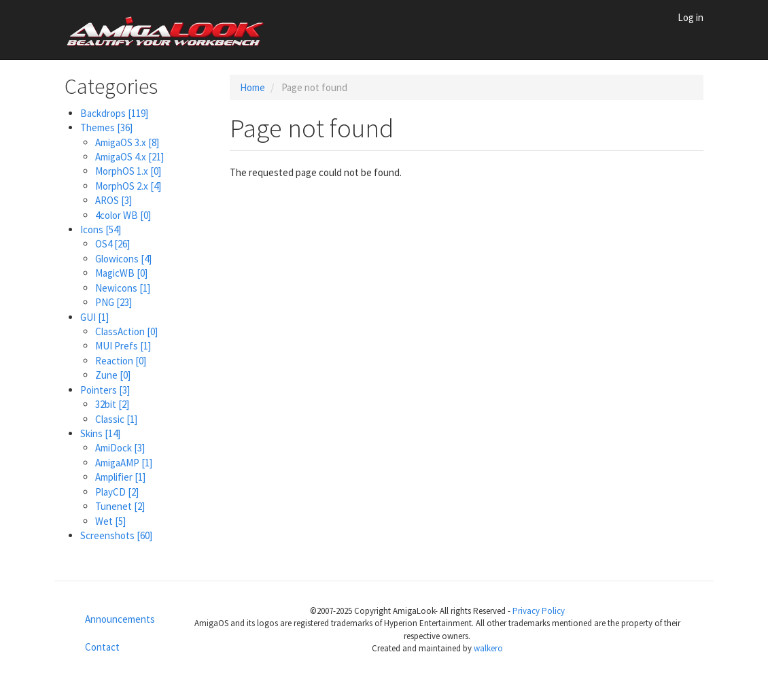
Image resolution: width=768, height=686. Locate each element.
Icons (100, 229)
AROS (113, 200)
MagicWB (121, 273)
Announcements (120, 619)
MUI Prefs (123, 345)
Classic (116, 419)
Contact (102, 646)
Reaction (120, 360)
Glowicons (123, 258)
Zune (112, 374)
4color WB (123, 215)
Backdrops (114, 113)
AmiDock (120, 447)
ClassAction (126, 331)
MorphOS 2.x (128, 185)
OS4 (112, 243)
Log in (690, 17)
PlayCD (117, 491)
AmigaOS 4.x (129, 156)
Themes (106, 127)
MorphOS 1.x (128, 171)
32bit (112, 404)
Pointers (105, 389)
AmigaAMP (123, 462)
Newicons (122, 287)
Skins (100, 433)
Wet (110, 521)
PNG (113, 302)
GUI (94, 317)
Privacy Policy (538, 611)
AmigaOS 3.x (127, 142)
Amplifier (120, 476)
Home (252, 87)
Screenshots (116, 535)
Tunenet (120, 506)
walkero (488, 648)
